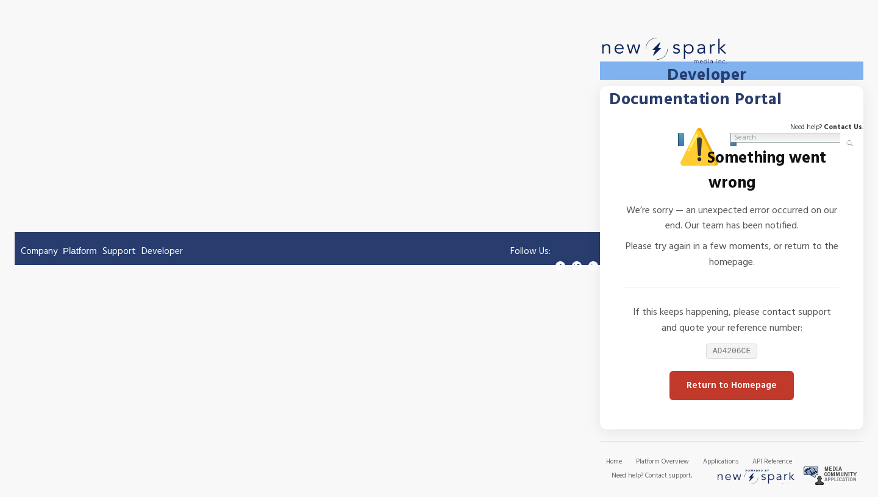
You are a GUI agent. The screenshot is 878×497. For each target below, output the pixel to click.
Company (39, 251)
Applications (720, 462)
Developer (162, 251)
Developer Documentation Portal (695, 87)
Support (119, 251)
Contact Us (843, 126)
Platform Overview (662, 462)
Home (614, 462)
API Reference (772, 462)
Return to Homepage (732, 386)
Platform (80, 250)
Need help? (628, 476)
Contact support (668, 476)
